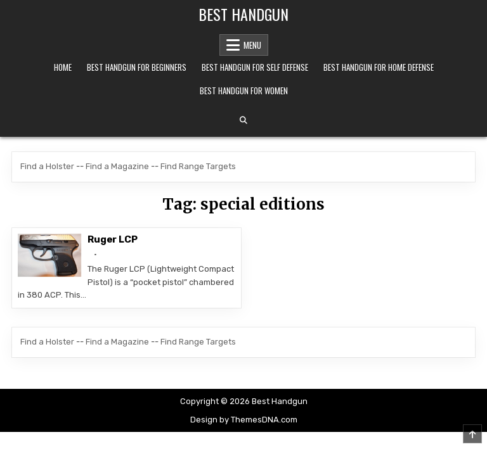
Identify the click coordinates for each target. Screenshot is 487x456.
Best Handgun (243, 14)
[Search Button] (243, 120)
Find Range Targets (198, 166)
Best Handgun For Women (244, 90)
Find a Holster (47, 166)
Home (63, 67)
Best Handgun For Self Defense (255, 67)
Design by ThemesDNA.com (243, 419)
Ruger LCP (112, 239)
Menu (252, 45)
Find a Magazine (117, 166)
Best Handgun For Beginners (136, 67)
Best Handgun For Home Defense (378, 67)
